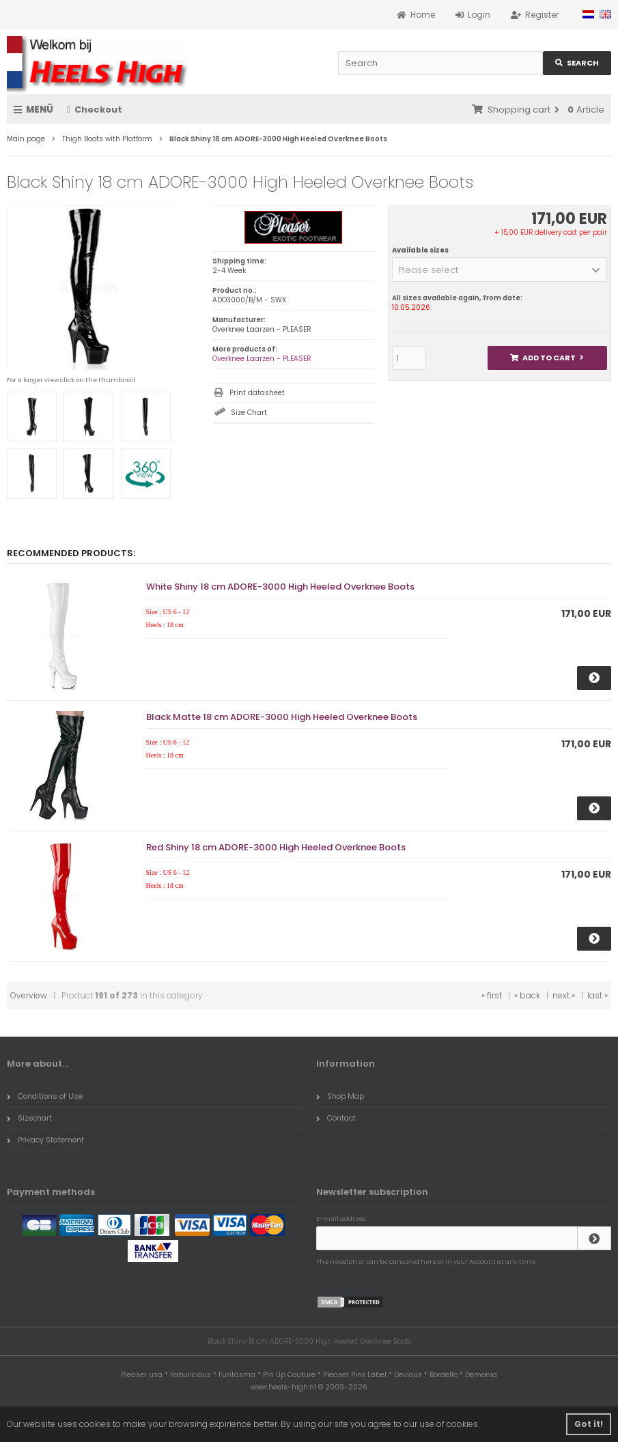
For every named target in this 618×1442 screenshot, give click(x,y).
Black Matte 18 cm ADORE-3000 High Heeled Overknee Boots (281, 716)
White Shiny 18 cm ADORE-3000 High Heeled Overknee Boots (280, 586)
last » (597, 995)
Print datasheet (257, 393)
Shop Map (340, 1096)
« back (527, 995)
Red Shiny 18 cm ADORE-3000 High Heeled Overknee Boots (276, 847)
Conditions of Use (45, 1096)
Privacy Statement (45, 1139)
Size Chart (249, 412)
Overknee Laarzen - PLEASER (261, 359)
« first (491, 995)
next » (563, 995)
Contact (336, 1117)
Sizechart (29, 1117)
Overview (28, 995)
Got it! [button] (588, 1424)
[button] (499, 269)
